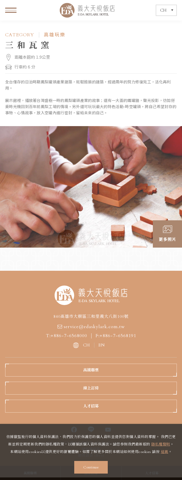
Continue (91, 467)
